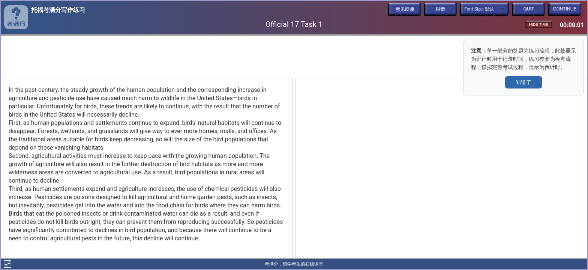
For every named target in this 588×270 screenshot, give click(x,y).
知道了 (523, 82)
